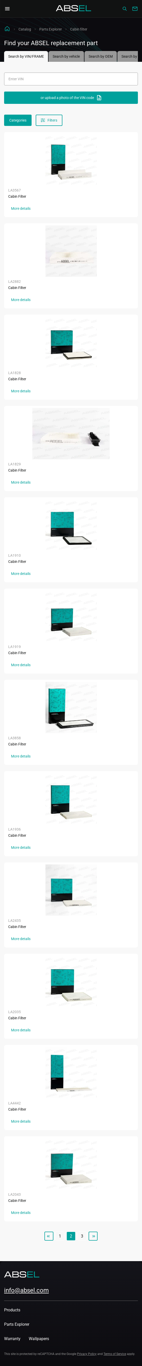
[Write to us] (135, 9)
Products (12, 1310)
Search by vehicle (66, 56)
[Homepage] (73, 8)
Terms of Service (114, 1354)
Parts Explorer (50, 29)
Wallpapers (39, 1338)
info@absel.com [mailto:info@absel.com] (26, 1290)
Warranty (12, 1338)
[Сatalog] (124, 9)
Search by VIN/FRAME (26, 56)
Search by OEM (101, 56)
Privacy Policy (87, 1354)
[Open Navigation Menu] (7, 9)
